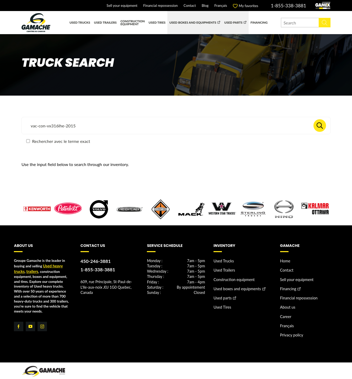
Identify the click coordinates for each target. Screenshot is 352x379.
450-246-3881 (94, 261)
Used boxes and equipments (192, 22)
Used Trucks (80, 22)
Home (285, 261)
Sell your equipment (121, 6)
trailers (30, 271)
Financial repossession (160, 6)
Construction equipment (132, 22)
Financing (259, 22)
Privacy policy (290, 329)
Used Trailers (105, 22)
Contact (190, 6)
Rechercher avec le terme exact (58, 141)
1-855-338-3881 (288, 5)
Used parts (233, 22)
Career (285, 312)
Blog (205, 6)
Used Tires (157, 22)
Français (220, 6)
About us (287, 303)
